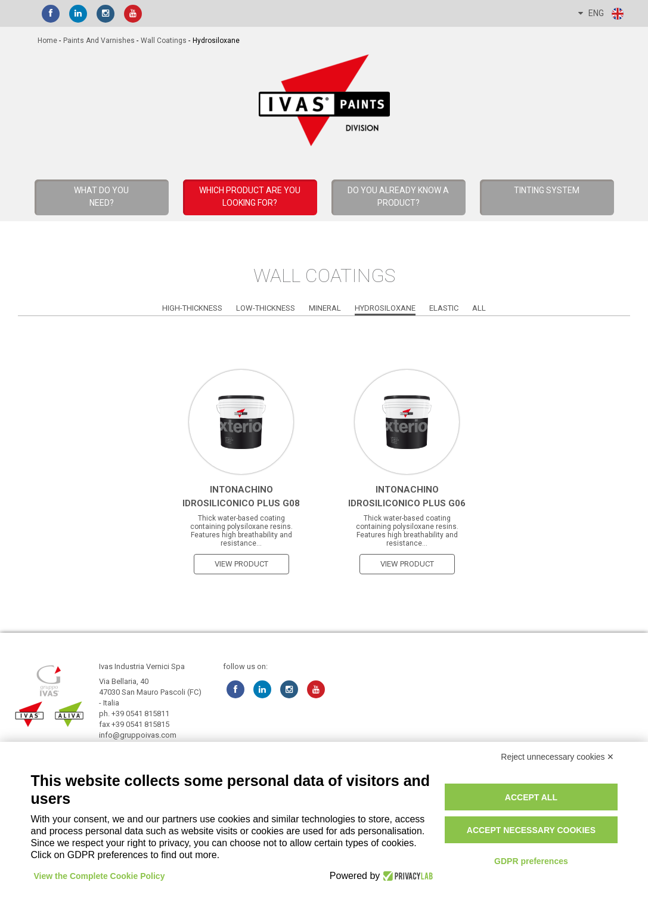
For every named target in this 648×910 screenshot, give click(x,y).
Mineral (325, 308)
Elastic (443, 308)
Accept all (531, 797)
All (479, 308)
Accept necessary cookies (531, 830)
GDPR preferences (531, 861)
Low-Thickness (265, 308)
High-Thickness (192, 308)
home (47, 40)
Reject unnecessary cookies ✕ (557, 757)
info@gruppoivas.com (137, 735)
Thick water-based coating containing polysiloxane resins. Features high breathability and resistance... (241, 530)
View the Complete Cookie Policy (99, 876)
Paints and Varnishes (99, 40)
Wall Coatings (164, 40)
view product (241, 563)
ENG (601, 13)
